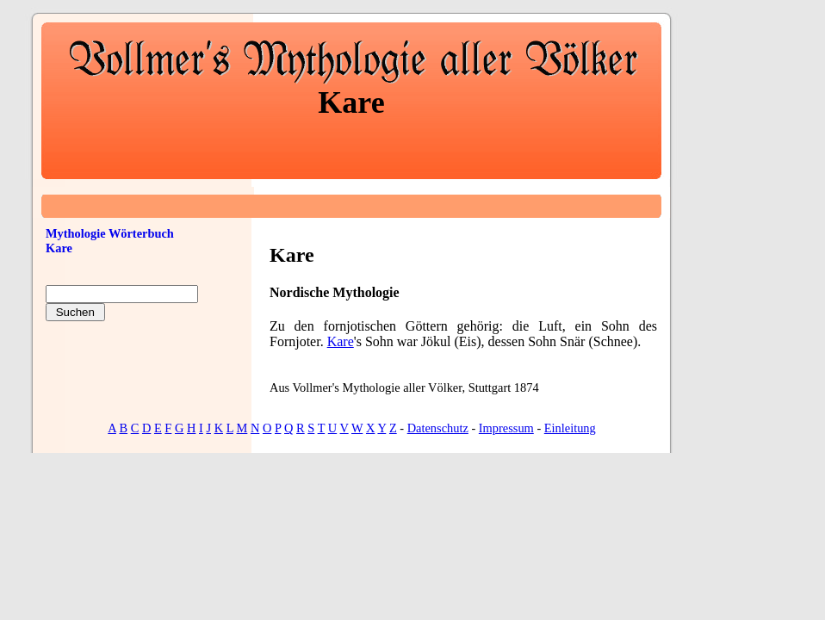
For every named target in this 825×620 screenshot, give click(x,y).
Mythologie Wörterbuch (110, 233)
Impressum (506, 428)
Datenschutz (437, 428)
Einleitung (570, 428)
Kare (340, 341)
